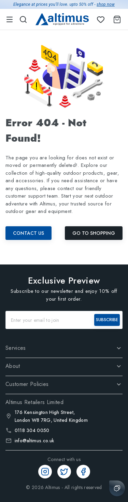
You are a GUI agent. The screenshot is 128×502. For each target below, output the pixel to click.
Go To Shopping (93, 233)
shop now (106, 4)
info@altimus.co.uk (34, 440)
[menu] (9, 19)
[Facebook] (83, 471)
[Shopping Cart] (115, 19)
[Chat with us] (117, 488)
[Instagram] (45, 471)
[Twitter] (64, 471)
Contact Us (28, 233)
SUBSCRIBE (107, 319)
